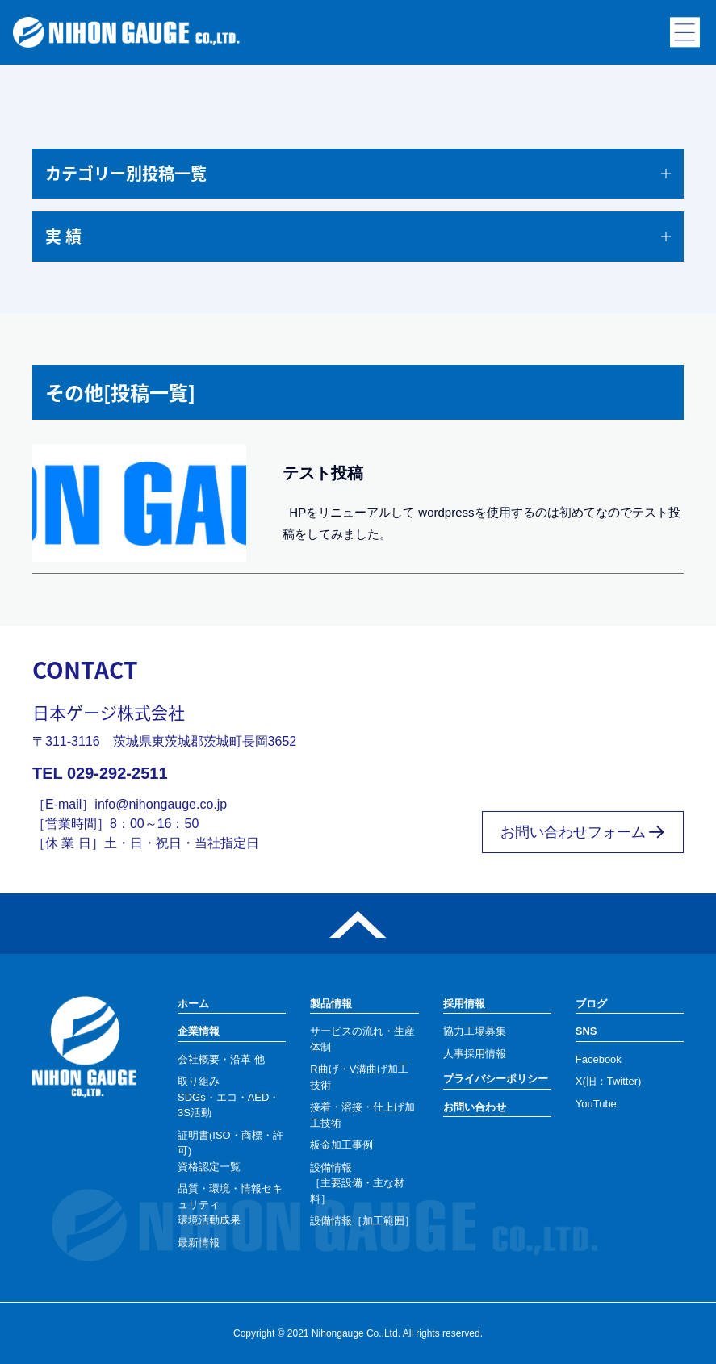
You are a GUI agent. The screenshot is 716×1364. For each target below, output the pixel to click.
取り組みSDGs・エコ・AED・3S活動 (228, 1097)
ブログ (591, 1004)
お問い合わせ (474, 1107)
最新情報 (199, 1242)
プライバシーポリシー (495, 1079)
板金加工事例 (341, 1145)
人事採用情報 (474, 1054)
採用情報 (464, 1004)
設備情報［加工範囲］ (362, 1221)
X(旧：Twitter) (609, 1081)
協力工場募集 (474, 1031)
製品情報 (331, 1004)
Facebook (599, 1059)
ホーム (193, 1004)
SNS (586, 1031)
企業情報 (199, 1031)
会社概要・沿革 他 (221, 1059)
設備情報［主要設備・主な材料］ (357, 1183)
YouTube (596, 1104)
